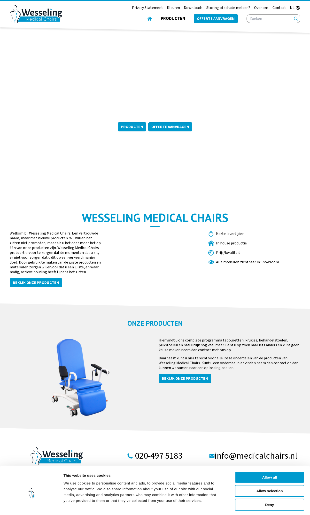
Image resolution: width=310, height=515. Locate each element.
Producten (173, 18)
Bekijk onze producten (36, 282)
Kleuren (173, 7)
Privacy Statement (147, 7)
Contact (279, 7)
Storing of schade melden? (228, 7)
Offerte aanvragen (216, 18)
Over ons (261, 7)
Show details (254, 505)
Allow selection (269, 471)
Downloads (193, 7)
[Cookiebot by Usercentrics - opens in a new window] (31, 505)
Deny (269, 484)
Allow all (269, 457)
